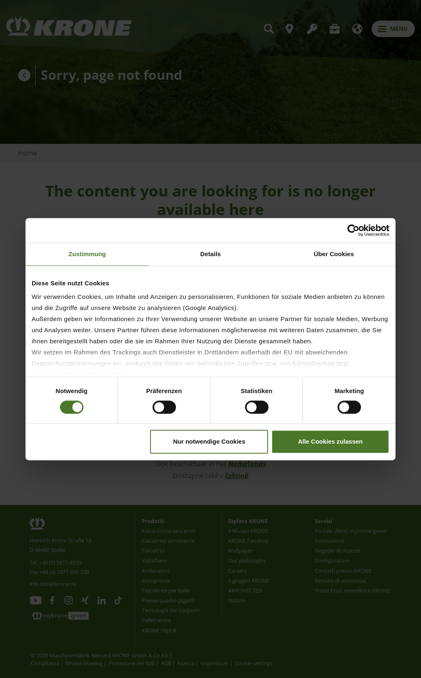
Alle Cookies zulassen (330, 441)
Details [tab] (210, 253)
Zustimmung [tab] (87, 253)
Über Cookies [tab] (334, 253)
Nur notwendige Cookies (209, 441)
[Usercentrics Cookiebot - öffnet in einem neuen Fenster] (353, 230)
